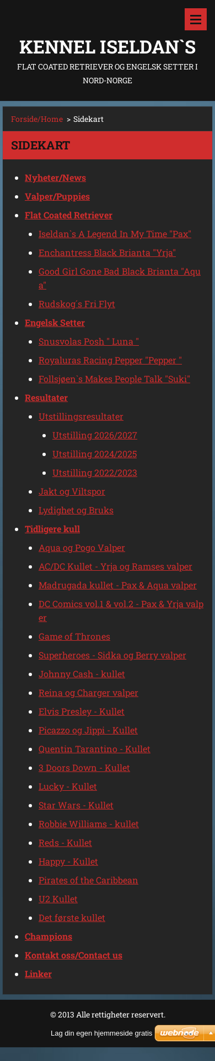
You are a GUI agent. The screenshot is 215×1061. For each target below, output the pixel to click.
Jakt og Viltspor (72, 491)
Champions (48, 936)
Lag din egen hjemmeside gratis (101, 1033)
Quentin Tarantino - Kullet (94, 748)
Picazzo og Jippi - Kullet (88, 730)
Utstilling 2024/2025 (94, 453)
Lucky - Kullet (68, 786)
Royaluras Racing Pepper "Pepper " (110, 360)
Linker (38, 973)
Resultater (46, 397)
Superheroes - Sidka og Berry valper (112, 655)
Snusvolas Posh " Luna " (89, 341)
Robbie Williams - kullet (89, 823)
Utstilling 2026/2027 (94, 435)
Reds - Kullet (65, 842)
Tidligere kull (52, 528)
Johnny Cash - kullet (82, 673)
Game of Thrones (74, 636)
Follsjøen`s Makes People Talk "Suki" (114, 378)
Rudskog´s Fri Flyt (77, 303)
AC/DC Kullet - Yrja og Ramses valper (115, 566)
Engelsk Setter (55, 322)
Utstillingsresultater (81, 416)
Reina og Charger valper (88, 692)
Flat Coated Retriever (68, 215)
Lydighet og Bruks (76, 510)
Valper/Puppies (57, 196)
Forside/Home (37, 119)
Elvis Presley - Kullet (82, 711)
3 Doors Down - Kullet (84, 767)
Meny (196, 19)
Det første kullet (72, 917)
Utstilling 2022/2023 (94, 472)
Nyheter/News (55, 177)
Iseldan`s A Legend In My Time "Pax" (115, 233)
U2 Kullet (58, 898)
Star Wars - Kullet (76, 805)
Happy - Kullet (68, 861)
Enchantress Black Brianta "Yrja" (107, 252)
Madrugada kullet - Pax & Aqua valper (118, 585)
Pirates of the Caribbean (88, 880)
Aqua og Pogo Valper (82, 547)
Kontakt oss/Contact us (73, 955)
